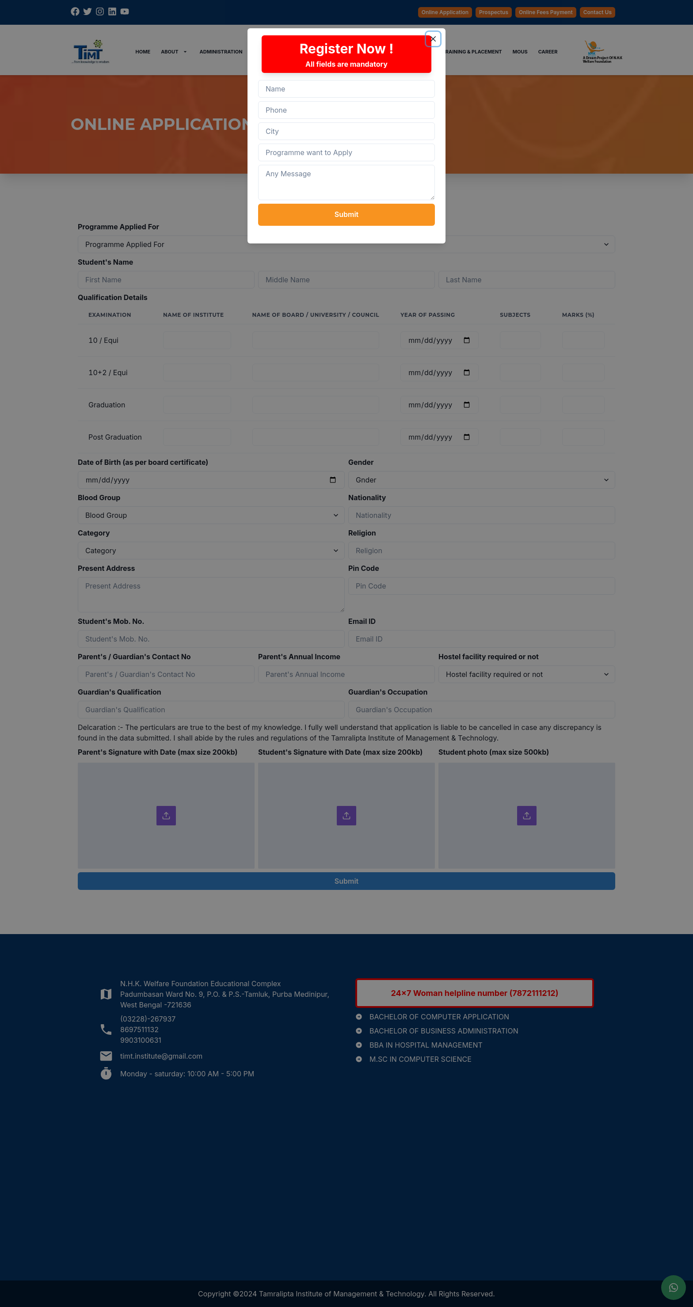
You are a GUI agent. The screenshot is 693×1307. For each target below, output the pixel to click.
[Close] (433, 39)
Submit (346, 214)
